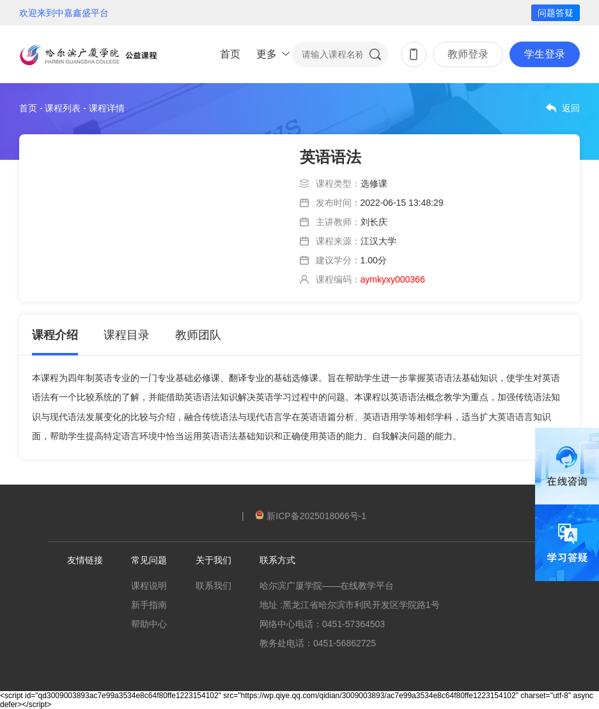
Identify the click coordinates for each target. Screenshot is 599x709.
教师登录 (467, 54)
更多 (266, 54)
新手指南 (149, 605)
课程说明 (149, 585)
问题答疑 (555, 13)
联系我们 (213, 585)
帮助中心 (149, 624)
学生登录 (544, 54)
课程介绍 (55, 335)
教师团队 (198, 335)
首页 (230, 54)
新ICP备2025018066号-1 (310, 516)
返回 (571, 108)
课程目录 (127, 335)
